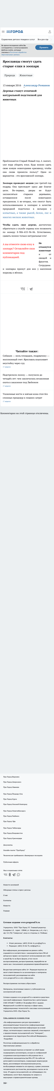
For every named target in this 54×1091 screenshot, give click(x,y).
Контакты (7, 900)
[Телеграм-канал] (14, 874)
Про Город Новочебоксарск (14, 811)
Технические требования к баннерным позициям (22, 855)
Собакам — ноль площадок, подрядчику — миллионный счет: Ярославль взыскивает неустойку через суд (27, 361)
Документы (8, 845)
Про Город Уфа (9, 821)
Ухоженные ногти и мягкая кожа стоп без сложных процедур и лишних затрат (27, 398)
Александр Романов (36, 85)
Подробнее (8, 1039)
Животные (25, 75)
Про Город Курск (10, 799)
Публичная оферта (10, 862)
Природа (9, 75)
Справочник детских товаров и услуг (18, 39)
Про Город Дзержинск (12, 782)
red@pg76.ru (35, 946)
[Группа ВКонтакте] (5, 874)
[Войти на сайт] (50, 32)
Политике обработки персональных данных (13, 53)
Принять (43, 47)
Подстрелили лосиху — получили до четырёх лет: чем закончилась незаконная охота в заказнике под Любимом (27, 380)
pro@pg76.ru (40, 943)
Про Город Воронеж (11, 777)
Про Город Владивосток (13, 833)
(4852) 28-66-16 (28, 943)
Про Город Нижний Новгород (15, 804)
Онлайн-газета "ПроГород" (14, 850)
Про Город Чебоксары (12, 828)
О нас (5, 895)
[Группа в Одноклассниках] (10, 874)
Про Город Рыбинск (11, 816)
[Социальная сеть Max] (18, 874)
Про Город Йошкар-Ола (13, 794)
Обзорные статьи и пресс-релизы (17, 890)
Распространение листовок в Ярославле (19, 983)
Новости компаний (11, 885)
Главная (6, 911)
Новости (6, 906)
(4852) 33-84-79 (23, 946)
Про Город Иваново (11, 787)
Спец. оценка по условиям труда (16, 1018)
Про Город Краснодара (12, 838)
